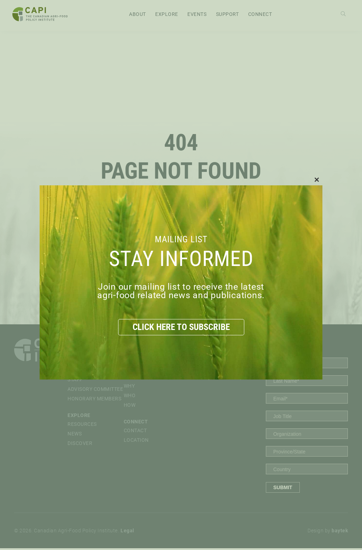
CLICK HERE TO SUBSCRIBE (181, 327)
